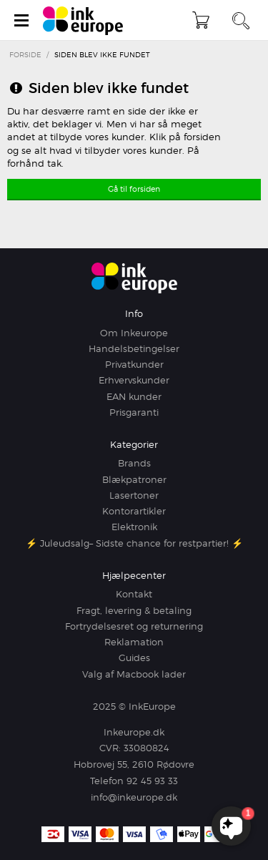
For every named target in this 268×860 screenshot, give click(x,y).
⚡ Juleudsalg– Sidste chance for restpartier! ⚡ (134, 543)
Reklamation (134, 642)
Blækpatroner (134, 479)
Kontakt (134, 594)
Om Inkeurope (134, 332)
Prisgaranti (134, 412)
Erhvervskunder (134, 380)
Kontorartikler (134, 511)
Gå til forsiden (134, 189)
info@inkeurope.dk (134, 797)
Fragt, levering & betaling (134, 610)
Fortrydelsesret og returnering (134, 626)
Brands (134, 463)
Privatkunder (134, 364)
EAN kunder (134, 396)
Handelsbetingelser (134, 348)
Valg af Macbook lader (134, 674)
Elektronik (134, 526)
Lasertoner (134, 495)
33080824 (146, 747)
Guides (134, 657)
